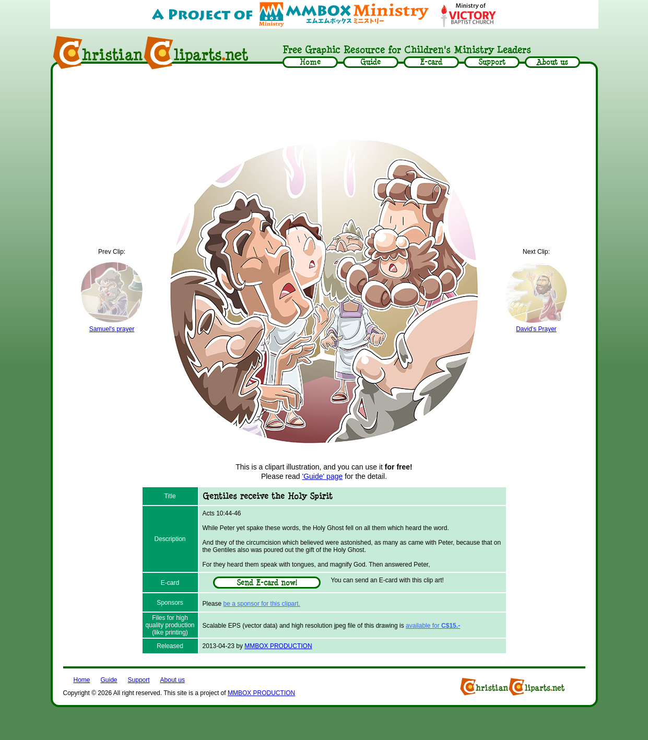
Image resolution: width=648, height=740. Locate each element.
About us (172, 680)
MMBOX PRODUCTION (278, 646)
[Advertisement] (324, 102)
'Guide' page (322, 476)
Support (139, 680)
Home (82, 680)
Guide (109, 680)
